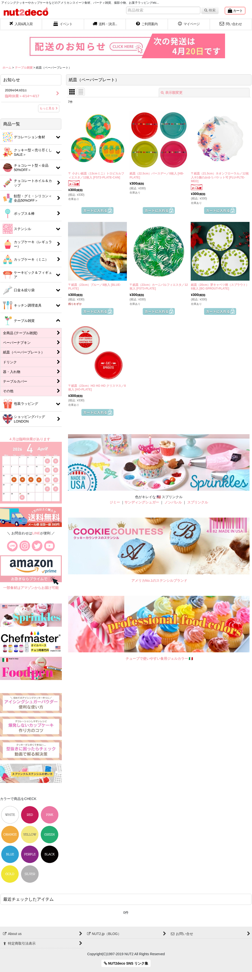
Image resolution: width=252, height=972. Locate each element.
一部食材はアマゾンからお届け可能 (31, 588)
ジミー (115, 502)
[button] (105, 24)
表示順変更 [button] (172, 93)
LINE (36, 533)
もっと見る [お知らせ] (49, 108)
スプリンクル (197, 502)
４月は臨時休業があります (30, 439)
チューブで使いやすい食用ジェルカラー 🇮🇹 (159, 659)
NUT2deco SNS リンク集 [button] (126, 963)
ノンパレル (173, 502)
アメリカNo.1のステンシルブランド (159, 581)
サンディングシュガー (141, 502)
